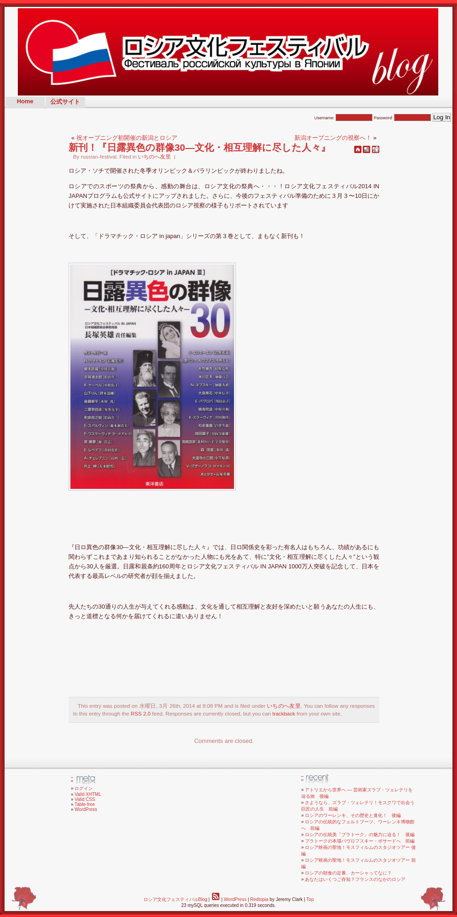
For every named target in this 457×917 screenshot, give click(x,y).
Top (310, 899)
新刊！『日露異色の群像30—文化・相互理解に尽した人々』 (199, 147)
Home (25, 101)
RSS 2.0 (141, 713)
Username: (343, 118)
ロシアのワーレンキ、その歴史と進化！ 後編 (353, 815)
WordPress (85, 809)
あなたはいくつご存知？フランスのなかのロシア (355, 879)
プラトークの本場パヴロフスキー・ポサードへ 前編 (359, 840)
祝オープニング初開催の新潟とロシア (126, 137)
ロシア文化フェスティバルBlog (175, 899)
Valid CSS (84, 799)
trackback (283, 713)
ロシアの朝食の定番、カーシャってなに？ (348, 872)
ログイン (83, 788)
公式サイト (65, 101)
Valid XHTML (87, 794)
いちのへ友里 (154, 156)
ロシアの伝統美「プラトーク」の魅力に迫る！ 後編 (359, 834)
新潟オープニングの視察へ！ (333, 137)
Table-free (84, 804)
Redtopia (259, 899)
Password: (402, 118)
